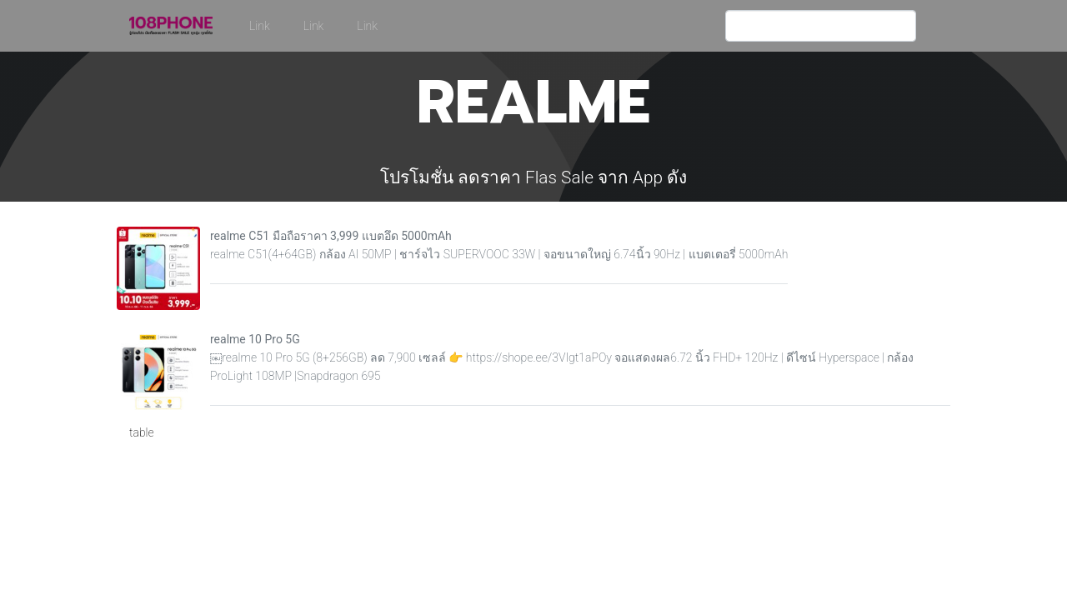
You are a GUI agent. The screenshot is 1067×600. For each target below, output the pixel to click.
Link (259, 25)
